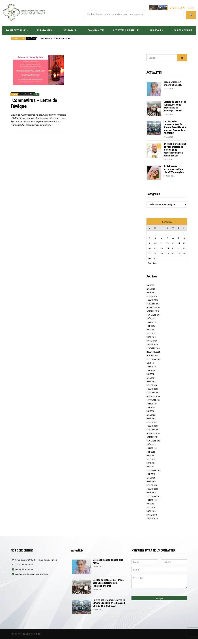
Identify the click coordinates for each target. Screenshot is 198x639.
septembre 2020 (153, 470)
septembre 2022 (153, 441)
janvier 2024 (152, 389)
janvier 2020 (152, 489)
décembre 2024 (152, 348)
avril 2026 (150, 289)
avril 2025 (150, 333)
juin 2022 (150, 452)
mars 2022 (150, 463)
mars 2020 (150, 481)
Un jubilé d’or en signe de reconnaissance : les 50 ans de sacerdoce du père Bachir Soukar (175, 149)
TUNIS (14, 94)
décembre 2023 (152, 392)
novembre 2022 (153, 433)
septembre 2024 (153, 359)
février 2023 (151, 422)
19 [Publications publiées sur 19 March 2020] (167, 248)
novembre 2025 (153, 307)
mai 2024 (150, 374)
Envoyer (159, 598)
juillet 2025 (151, 322)
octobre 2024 (152, 355)
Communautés (96, 30)
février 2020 (151, 485)
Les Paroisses (44, 30)
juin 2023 (150, 407)
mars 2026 (150, 292)
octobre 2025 (152, 311)
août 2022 (150, 444)
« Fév (148, 263)
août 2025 (150, 318)
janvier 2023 (152, 426)
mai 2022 (150, 455)
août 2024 (150, 363)
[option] (113, 38)
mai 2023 (150, 411)
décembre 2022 (152, 430)
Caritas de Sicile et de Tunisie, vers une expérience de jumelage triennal (175, 106)
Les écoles (156, 30)
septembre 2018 (153, 496)
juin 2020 (150, 474)
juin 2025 (150, 326)
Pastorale (69, 30)
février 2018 (151, 515)
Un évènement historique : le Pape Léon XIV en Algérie (174, 169)
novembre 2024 (153, 352)
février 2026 (151, 296)
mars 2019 (150, 492)
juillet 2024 (151, 367)
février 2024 (151, 385)
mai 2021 (150, 467)
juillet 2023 (151, 404)
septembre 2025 (153, 315)
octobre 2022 (152, 437)
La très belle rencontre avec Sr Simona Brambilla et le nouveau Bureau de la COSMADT (175, 127)
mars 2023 (150, 418)
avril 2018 (150, 507)
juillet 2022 (151, 448)
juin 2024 (150, 370)
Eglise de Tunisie (16, 30)
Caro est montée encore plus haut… (56, 38)
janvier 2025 (152, 344)
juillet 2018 (151, 500)
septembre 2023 (153, 400)
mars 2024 (150, 381)
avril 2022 (150, 459)
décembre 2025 (152, 304)
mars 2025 (150, 337)
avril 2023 (150, 415)
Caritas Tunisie (182, 30)
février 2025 (151, 341)
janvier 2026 (152, 300)
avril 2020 (150, 478)
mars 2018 (150, 511)
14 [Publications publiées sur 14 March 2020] (178, 243)
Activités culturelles (126, 30)
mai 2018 (150, 504)
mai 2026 (150, 285)
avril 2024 (150, 378)
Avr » (155, 263)
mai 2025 (150, 330)
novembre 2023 (153, 396)
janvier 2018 (152, 518)
